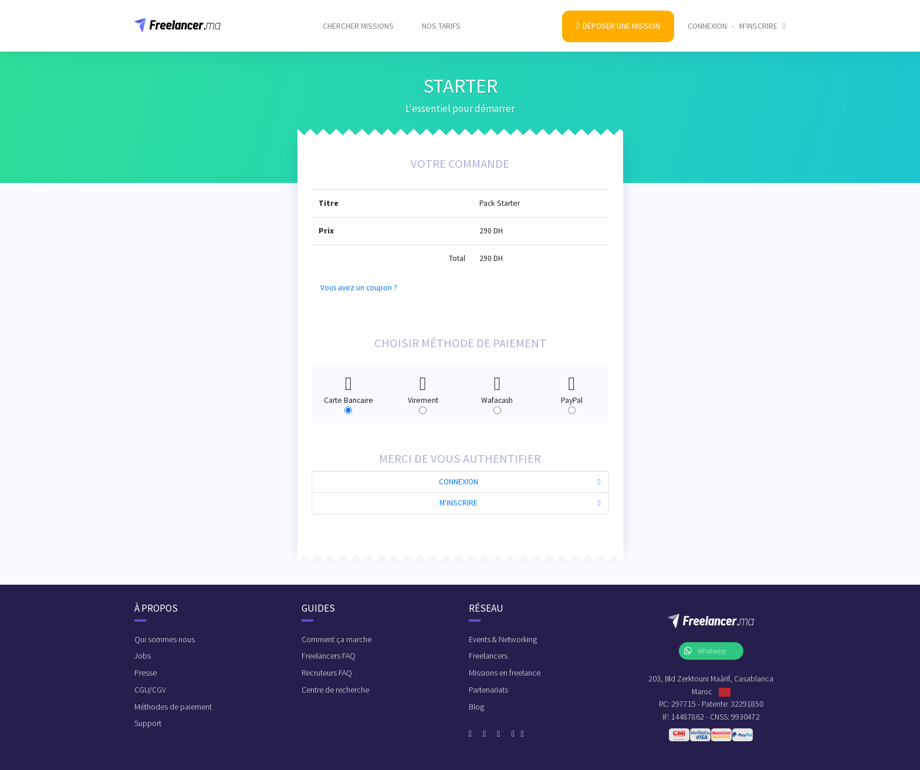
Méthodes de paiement (173, 706)
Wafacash (497, 389)
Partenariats (488, 689)
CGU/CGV (150, 689)
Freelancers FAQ (329, 655)
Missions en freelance (504, 672)
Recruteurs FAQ (327, 672)
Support (147, 723)
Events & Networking (503, 639)
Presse (145, 672)
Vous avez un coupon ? (358, 288)
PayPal (572, 389)
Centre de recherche (335, 689)
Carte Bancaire (348, 389)
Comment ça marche (336, 639)
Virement (423, 389)
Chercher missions (358, 18)
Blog (476, 706)
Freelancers (488, 655)
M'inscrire (762, 18)
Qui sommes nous (164, 639)
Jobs (142, 655)
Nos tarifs (441, 18)
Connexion (707, 18)
